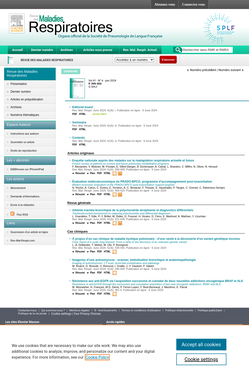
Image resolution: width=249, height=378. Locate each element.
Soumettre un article (22, 142)
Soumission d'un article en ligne (29, 232)
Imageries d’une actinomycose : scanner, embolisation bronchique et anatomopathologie (134, 260)
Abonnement (18, 187)
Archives (66, 50)
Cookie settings (201, 359)
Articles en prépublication (26, 99)
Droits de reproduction (23, 150)
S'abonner (168, 59)
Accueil (17, 50)
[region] (124, 351)
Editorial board (82, 107)
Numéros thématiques (24, 115)
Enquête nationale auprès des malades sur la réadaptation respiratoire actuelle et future (133, 160)
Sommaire (79, 122)
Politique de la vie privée (32, 313)
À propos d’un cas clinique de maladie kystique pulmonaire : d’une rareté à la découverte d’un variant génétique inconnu (156, 239)
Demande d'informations (24, 196)
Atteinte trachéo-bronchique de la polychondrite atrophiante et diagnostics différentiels (132, 210)
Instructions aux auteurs (24, 133)
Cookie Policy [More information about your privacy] (97, 357)
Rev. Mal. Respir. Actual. (140, 50)
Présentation (18, 84)
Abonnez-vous (164, 4)
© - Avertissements (105, 310)
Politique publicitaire (210, 310)
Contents (78, 137)
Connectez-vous (193, 4)
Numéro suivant (231, 70)
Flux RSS (19, 214)
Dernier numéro (42, 50)
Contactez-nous (27, 310)
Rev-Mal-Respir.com (22, 240)
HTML (82, 114)
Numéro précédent (201, 70)
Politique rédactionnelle (179, 310)
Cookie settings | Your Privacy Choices (76, 313)
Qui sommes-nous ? (53, 310)
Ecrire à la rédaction (22, 204)
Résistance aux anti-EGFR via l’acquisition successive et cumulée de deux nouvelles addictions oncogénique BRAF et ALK (157, 281)
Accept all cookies (201, 344)
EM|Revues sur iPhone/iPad (27, 169)
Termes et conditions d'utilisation (141, 310)
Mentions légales (79, 310)
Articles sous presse (97, 50)
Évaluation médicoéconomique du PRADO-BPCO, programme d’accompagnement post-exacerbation (142, 181)
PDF (74, 114)
